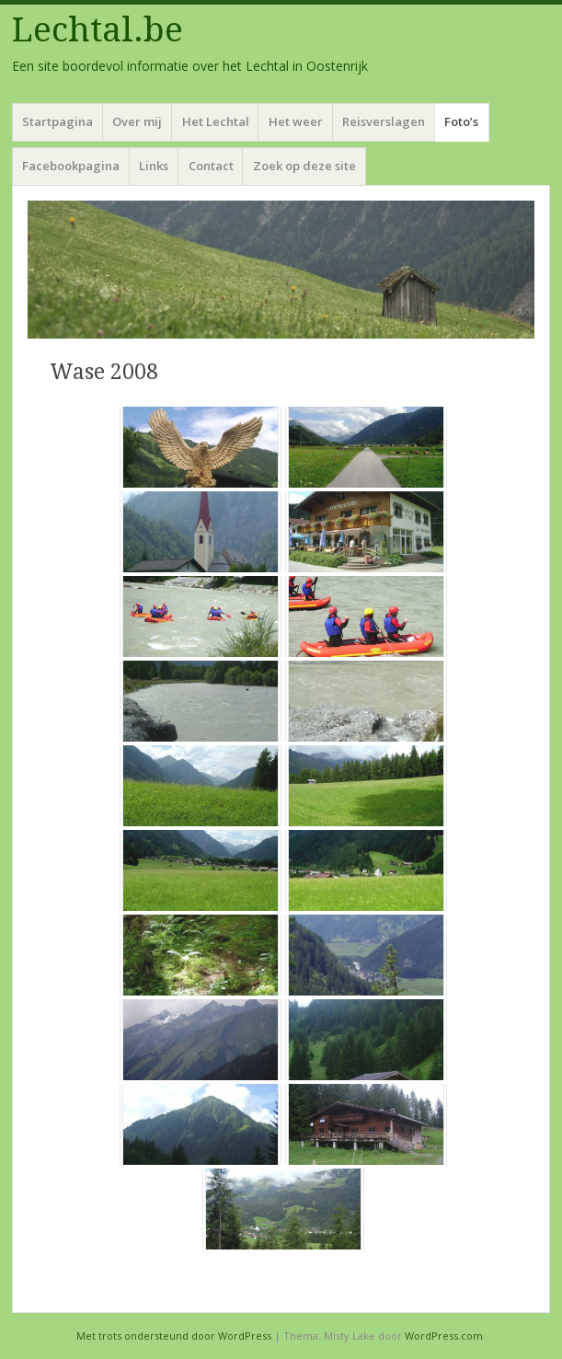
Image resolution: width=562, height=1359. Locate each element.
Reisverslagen (383, 121)
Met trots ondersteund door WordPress (173, 1335)
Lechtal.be (97, 30)
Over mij (137, 121)
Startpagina (57, 121)
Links (153, 165)
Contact (211, 165)
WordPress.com (444, 1335)
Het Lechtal (215, 121)
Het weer (296, 121)
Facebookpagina (71, 165)
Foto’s (461, 121)
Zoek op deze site (304, 165)
